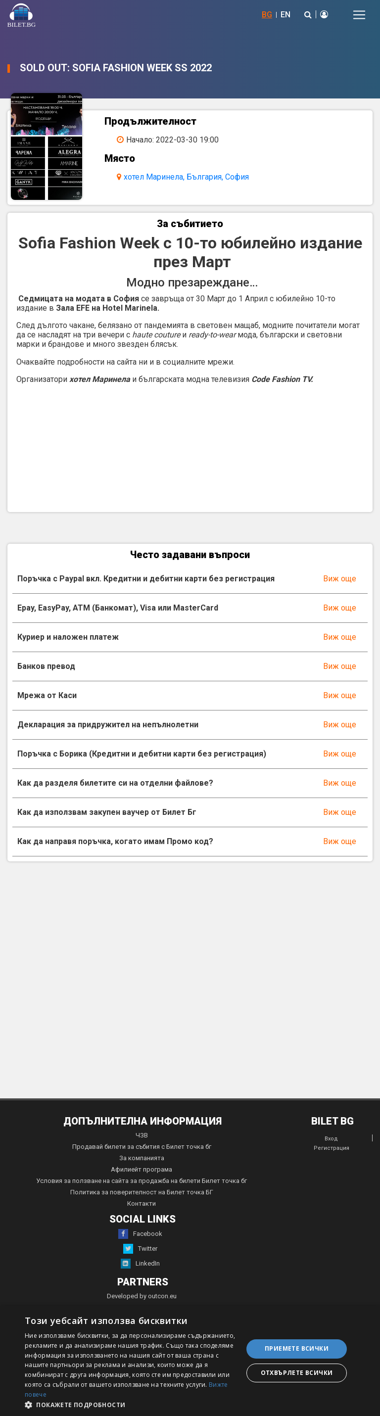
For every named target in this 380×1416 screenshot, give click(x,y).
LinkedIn (140, 1264)
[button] (131, 1404)
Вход (331, 1138)
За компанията (141, 1158)
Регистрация (331, 1148)
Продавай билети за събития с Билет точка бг (141, 1146)
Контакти (141, 1203)
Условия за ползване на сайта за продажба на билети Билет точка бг (141, 1181)
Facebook (140, 1234)
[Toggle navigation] (359, 14)
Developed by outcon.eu (142, 1296)
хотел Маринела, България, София (186, 177)
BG (267, 14)
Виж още (339, 578)
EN (285, 14)
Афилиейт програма (141, 1169)
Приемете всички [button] (297, 1348)
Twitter (140, 1249)
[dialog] (190, 1361)
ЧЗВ (142, 1135)
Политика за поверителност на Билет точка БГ (141, 1192)
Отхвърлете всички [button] (297, 1373)
